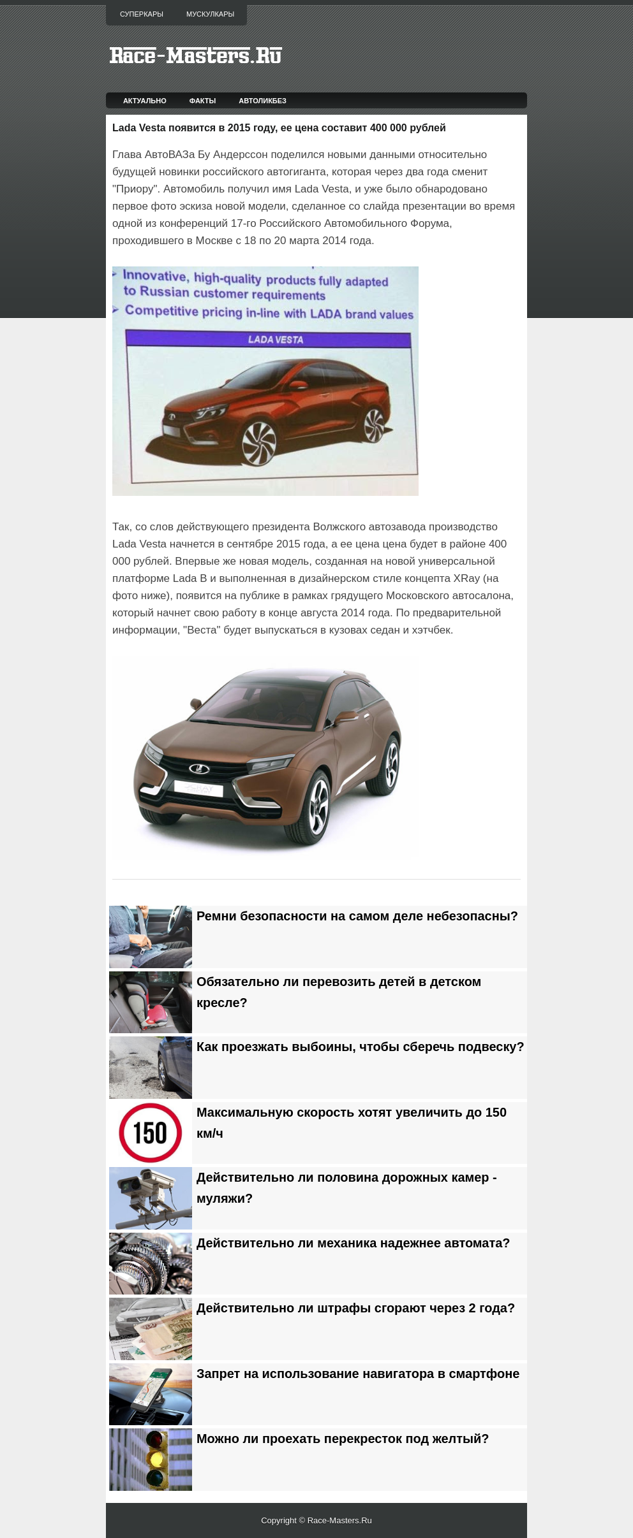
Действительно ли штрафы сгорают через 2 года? (356, 1308)
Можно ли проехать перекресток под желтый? (343, 1439)
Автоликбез (263, 101)
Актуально (145, 101)
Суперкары (141, 14)
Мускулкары (210, 14)
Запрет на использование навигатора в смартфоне (358, 1374)
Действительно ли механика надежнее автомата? (353, 1243)
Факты (203, 101)
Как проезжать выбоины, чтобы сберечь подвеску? (361, 1047)
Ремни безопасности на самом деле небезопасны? (357, 916)
